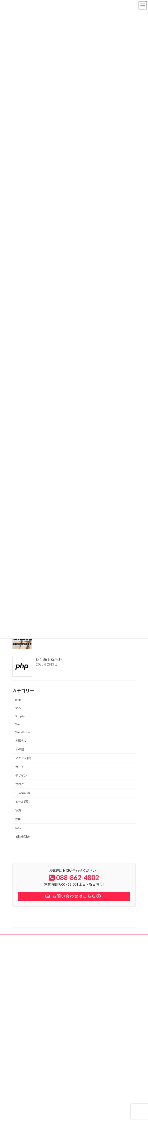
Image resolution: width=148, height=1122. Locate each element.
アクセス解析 (23, 758)
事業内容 (22, 958)
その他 (19, 749)
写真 (18, 810)
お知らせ (21, 740)
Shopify (20, 716)
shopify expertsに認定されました (46, 1032)
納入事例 (22, 965)
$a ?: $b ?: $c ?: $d (49, 660)
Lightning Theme (73, 1114)
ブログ (19, 784)
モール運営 (22, 801)
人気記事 (24, 793)
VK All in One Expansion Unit (101, 1114)
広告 (18, 828)
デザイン (21, 775)
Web (18, 724)
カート (19, 767)
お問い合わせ (25, 997)
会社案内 (22, 971)
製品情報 (22, 977)
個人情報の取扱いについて (34, 984)
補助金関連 (22, 837)
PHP (18, 700)
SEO (18, 708)
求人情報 (22, 990)
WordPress (22, 732)
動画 (18, 819)
